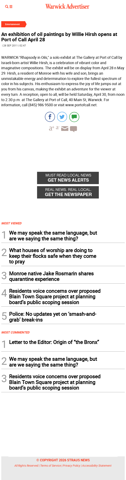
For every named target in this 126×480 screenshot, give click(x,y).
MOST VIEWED (11, 223)
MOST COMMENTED (15, 332)
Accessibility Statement (97, 465)
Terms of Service (50, 465)
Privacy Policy (71, 465)
